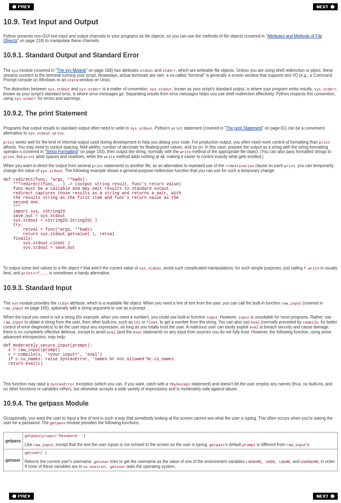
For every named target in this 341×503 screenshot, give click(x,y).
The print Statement (244, 128)
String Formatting (62, 151)
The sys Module (71, 70)
